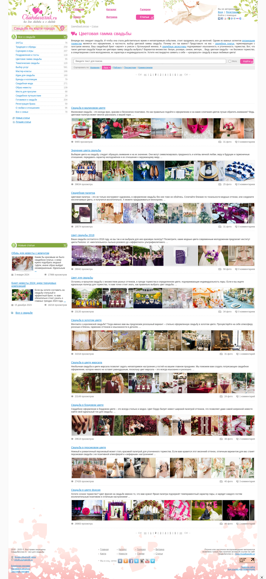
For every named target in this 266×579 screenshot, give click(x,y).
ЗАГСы (19, 43)
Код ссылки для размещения (241, 569)
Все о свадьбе (26, 37)
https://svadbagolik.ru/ (245, 554)
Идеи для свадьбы (25, 75)
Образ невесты (23, 87)
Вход (220, 12)
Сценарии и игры (24, 51)
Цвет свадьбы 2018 (82, 235)
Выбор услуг (22, 67)
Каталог (123, 549)
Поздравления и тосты (27, 55)
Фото (234, 61)
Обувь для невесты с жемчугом (30, 253)
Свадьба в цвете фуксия (85, 489)
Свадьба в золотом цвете (86, 320)
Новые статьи (23, 118)
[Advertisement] (163, 91)
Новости (123, 553)
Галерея (141, 549)
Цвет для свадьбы (82, 277)
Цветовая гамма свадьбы (29, 59)
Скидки (140, 553)
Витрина (160, 549)
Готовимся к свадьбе (26, 99)
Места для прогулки (26, 91)
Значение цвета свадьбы (86, 150)
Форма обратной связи (25, 557)
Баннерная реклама (20, 566)
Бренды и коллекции (26, 79)
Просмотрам (130, 67)
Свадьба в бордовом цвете (87, 404)
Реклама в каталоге (20, 569)
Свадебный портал (80, 26)
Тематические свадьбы (28, 63)
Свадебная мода (24, 83)
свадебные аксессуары (174, 46)
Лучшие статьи (23, 122)
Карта (103, 553)
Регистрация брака (25, 104)
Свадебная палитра (83, 192)
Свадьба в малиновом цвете (88, 107)
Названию (95, 67)
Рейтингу (117, 67)
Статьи (95, 26)
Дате (106, 67)
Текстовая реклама (20, 571)
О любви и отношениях (28, 108)
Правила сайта (248, 567)
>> (181, 74)
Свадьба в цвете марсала (86, 362)
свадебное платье (224, 43)
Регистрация (232, 12)
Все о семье (22, 112)
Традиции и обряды (26, 47)
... (36, 270)
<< (145, 74)
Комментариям (145, 67)
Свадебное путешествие (28, 95)
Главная (104, 549)
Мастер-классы (23, 71)
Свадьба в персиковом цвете (88, 447)
